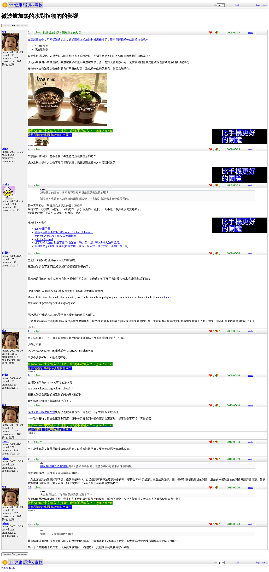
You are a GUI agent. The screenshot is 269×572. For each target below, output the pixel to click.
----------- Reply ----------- (15, 25)
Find (237, 5)
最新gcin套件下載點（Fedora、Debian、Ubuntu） (63, 232)
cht (10, 5)
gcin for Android (43, 239)
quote (250, 32)
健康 (18, 5)
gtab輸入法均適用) (109, 242)
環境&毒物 (33, 5)
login (258, 5)
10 (29, 487)
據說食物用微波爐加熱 (41, 412)
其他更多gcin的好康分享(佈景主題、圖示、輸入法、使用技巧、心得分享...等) (81, 246)
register (264, 5)
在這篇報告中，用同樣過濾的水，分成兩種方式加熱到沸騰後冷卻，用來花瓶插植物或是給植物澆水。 (89, 39)
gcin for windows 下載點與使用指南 (55, 235)
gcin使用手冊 (42, 228)
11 (29, 523)
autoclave (167, 297)
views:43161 (8, 567)
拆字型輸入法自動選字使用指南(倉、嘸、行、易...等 (66, 242)
